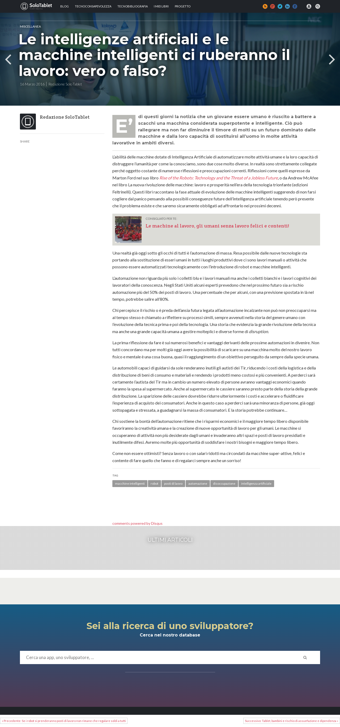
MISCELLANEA (30, 26)
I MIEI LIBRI (161, 6)
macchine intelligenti (130, 483)
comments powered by (137, 523)
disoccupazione (224, 483)
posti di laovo (173, 483)
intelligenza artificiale (256, 483)
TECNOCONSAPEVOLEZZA (93, 6)
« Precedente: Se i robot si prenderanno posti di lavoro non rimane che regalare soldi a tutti (64, 720)
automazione (197, 483)
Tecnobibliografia (132, 6)
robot (154, 483)
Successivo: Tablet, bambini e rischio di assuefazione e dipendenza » (291, 720)
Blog (64, 6)
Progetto (182, 6)
